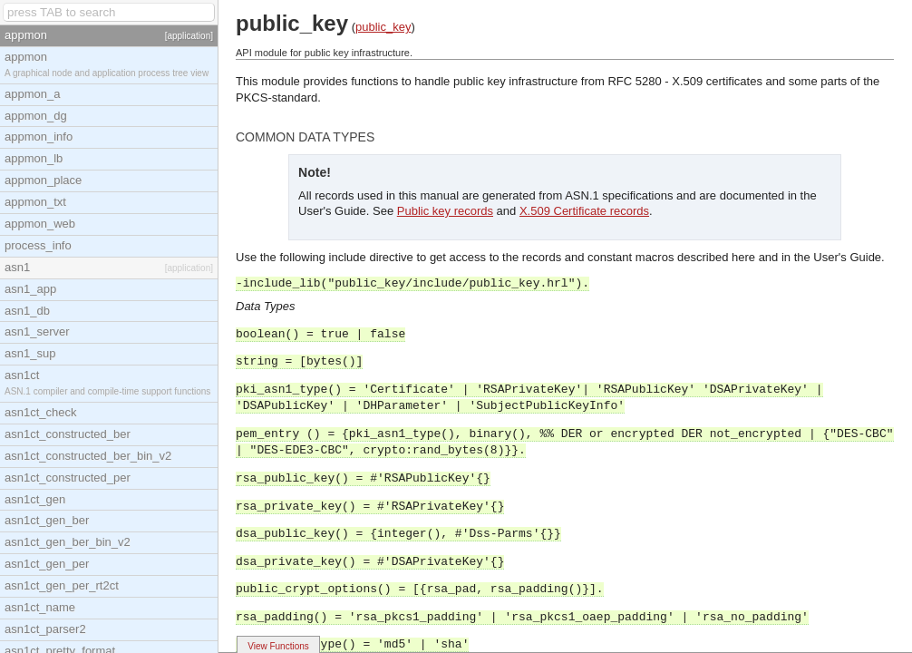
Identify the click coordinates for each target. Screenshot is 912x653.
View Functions (278, 646)
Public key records (445, 211)
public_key (383, 27)
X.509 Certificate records (584, 211)
